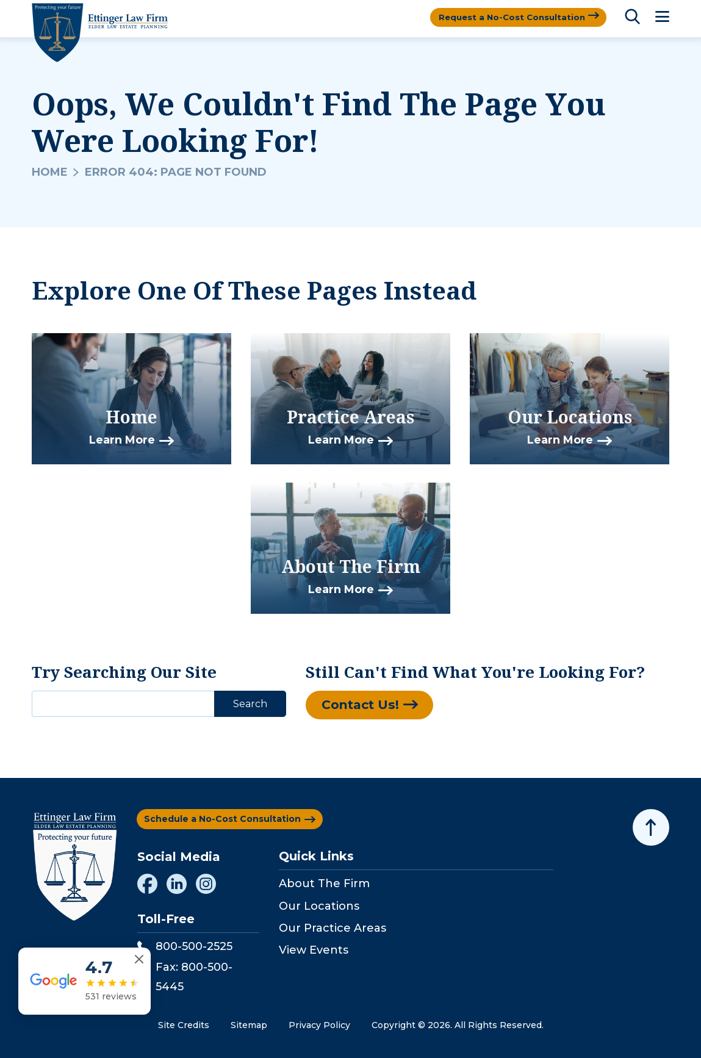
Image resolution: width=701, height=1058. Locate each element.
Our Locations (319, 906)
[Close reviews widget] (141, 983)
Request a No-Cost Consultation (508, 17)
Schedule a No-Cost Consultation (222, 818)
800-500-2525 (184, 946)
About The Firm (324, 883)
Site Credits (183, 1025)
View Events (313, 950)
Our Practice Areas (332, 928)
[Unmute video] (485, 668)
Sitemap (249, 1025)
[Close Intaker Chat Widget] (660, 668)
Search (250, 704)
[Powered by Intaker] (596, 1032)
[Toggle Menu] (662, 17)
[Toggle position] (635, 668)
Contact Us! (364, 705)
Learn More (122, 440)
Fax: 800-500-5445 (184, 976)
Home (50, 172)
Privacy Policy (319, 1025)
